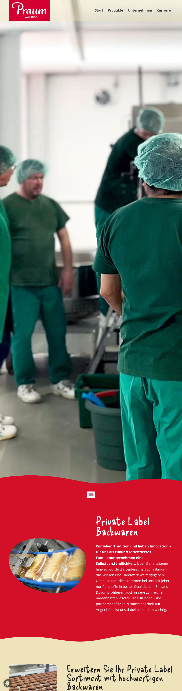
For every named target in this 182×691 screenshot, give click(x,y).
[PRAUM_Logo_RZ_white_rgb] (29, 10)
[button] (7, 683)
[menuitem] (99, 10)
